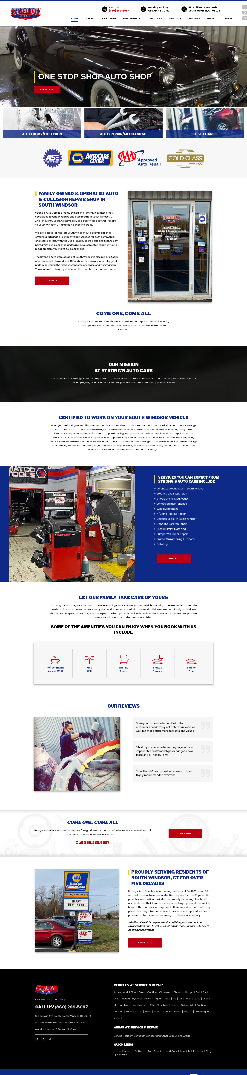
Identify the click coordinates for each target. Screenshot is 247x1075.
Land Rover (185, 998)
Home (74, 18)
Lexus (197, 998)
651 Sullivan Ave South (202, 7)
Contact (228, 18)
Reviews (194, 18)
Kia (175, 998)
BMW (134, 992)
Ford (205, 992)
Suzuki (178, 1011)
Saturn (139, 1011)
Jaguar (157, 998)
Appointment (47, 89)
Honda (126, 998)
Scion (148, 1011)
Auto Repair (131, 18)
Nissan (175, 1005)
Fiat (198, 992)
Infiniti (148, 998)
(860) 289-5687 (119, 10)
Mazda (118, 1005)
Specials (175, 18)
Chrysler (178, 992)
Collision (109, 18)
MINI (152, 1005)
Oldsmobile (188, 1005)
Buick (142, 992)
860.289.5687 (96, 842)
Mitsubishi (163, 1005)
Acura (117, 992)
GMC (117, 998)
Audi (126, 992)
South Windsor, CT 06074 (204, 10)
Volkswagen (202, 1011)
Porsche (119, 1011)
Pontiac (201, 1005)
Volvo (117, 1018)
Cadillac (152, 992)
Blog (210, 18)
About (90, 18)
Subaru (167, 1011)
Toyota (188, 1011)
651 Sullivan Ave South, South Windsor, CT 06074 (63, 1016)
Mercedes (130, 1005)
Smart (157, 1011)
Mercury (143, 1005)
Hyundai (137, 998)
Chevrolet (165, 992)
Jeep (167, 998)
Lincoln (207, 998)
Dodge (189, 992)
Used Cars (154, 18)
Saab (129, 1011)
